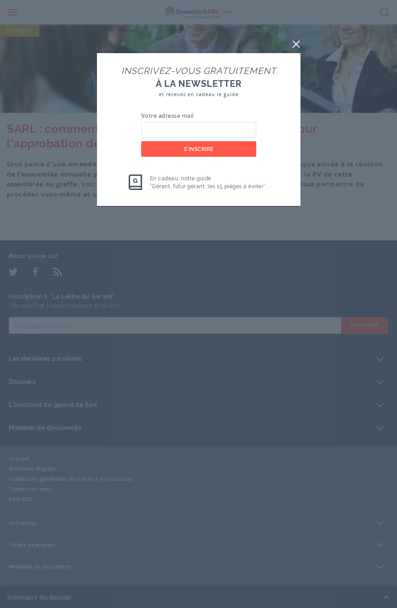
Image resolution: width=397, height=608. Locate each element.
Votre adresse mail (167, 116)
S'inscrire (199, 149)
